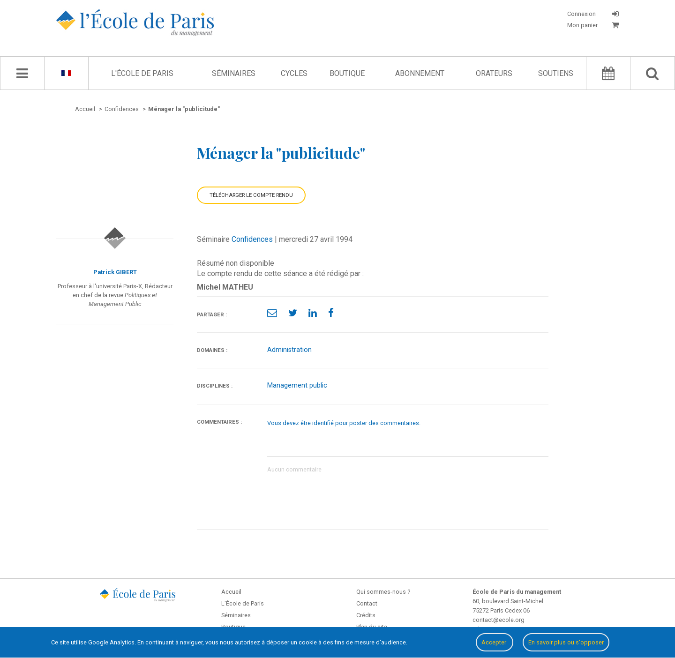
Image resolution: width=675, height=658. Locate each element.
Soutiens (555, 73)
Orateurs (494, 73)
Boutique (347, 73)
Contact (366, 603)
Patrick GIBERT (115, 272)
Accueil (231, 591)
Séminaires (233, 73)
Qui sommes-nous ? (383, 591)
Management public (297, 385)
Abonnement (419, 73)
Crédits (365, 615)
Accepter (494, 642)
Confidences (252, 239)
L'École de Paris (142, 73)
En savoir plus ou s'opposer (566, 642)
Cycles (294, 73)
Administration (289, 350)
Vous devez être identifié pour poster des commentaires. (343, 422)
